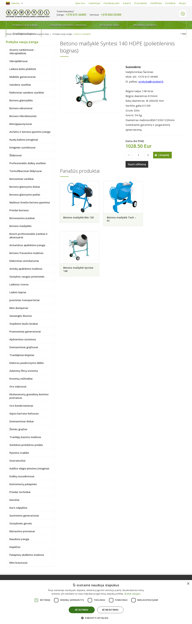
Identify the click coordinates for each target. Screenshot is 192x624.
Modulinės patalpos (136, 25)
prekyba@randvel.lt (150, 81)
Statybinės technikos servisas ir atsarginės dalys (28, 34)
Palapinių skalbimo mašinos (26, 554)
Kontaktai (170, 3)
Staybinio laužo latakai (23, 323)
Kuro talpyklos (18, 507)
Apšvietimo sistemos (22, 339)
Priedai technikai (20, 492)
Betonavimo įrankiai (22, 218)
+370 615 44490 (76, 14)
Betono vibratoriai (20, 108)
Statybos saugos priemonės (26, 276)
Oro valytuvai (17, 386)
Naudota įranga (19, 539)
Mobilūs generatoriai (22, 77)
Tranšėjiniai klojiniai (170, 25)
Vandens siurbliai (20, 84)
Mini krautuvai (18, 562)
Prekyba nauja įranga (22, 25)
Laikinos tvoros (19, 284)
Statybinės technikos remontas (62, 25)
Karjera (127, 3)
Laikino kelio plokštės (22, 69)
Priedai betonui (19, 210)
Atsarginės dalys (103, 25)
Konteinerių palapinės (23, 484)
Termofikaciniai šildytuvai (25, 171)
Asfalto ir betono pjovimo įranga (29, 131)
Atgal (184, 33)
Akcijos (182, 3)
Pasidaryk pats (111, 3)
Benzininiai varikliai (21, 179)
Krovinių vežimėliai (21, 378)
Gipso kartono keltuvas (24, 413)
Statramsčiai (17, 460)
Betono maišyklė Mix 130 (78, 217)
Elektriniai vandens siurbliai (26, 92)
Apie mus (80, 3)
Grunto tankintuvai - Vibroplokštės (22, 51)
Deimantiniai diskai (21, 421)
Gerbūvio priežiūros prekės (26, 445)
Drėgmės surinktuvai (22, 147)
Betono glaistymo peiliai (24, 194)
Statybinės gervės (20, 523)
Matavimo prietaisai (22, 531)
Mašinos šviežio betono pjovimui (29, 202)
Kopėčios (14, 547)
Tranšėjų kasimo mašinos (25, 437)
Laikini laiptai (17, 292)
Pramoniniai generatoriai (25, 331)
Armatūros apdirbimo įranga (27, 245)
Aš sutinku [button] (81, 609)
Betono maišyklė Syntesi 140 (165, 219)
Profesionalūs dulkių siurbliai (27, 163)
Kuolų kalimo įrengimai (23, 139)
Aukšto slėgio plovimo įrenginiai (29, 468)
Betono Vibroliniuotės (23, 116)
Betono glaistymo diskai (24, 186)
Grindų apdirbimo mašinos (25, 268)
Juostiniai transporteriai (24, 300)
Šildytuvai (15, 155)
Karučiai (14, 500)
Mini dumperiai (18, 308)
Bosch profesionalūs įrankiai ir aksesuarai (28, 235)
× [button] (188, 583)
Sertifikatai (156, 3)
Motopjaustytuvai (20, 124)
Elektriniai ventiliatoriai (24, 261)
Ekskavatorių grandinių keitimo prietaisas (28, 396)
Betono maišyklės (83, 34)
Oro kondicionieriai (21, 405)
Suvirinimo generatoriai (24, 515)
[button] (96, 618)
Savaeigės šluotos (20, 315)
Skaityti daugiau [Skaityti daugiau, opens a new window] (132, 593)
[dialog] (96, 602)
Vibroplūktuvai (18, 61)
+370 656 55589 (111, 14)
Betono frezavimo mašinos (26, 253)
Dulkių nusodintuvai (21, 476)
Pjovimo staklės (19, 452)
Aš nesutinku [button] (110, 609)
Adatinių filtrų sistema (23, 370)
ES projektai (140, 3)
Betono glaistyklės (21, 100)
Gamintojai (94, 3)
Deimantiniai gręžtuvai (23, 347)
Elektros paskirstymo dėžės (26, 363)
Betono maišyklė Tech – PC (121, 219)
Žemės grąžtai (18, 429)
